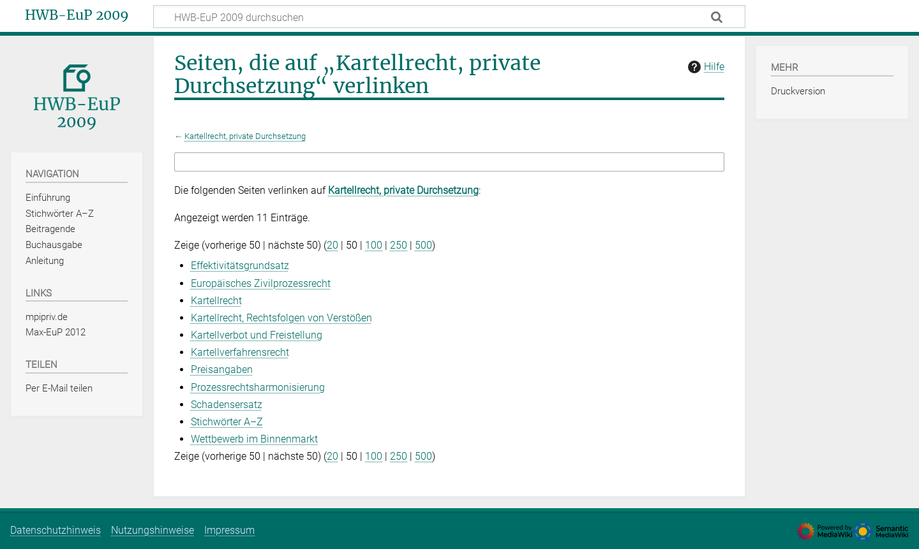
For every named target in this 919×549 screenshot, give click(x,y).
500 (423, 245)
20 (332, 245)
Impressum (229, 530)
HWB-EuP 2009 (77, 15)
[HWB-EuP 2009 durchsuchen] (449, 16)
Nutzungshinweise (152, 530)
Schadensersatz (226, 405)
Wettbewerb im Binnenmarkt (254, 439)
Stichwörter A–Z (227, 422)
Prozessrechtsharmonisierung (258, 387)
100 (373, 245)
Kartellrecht (216, 301)
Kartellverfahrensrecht (240, 352)
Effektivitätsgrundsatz (240, 266)
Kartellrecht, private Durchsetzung (245, 136)
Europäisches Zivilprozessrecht (261, 283)
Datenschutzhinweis (55, 530)
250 (398, 245)
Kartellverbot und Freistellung (256, 335)
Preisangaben (222, 369)
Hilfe (704, 67)
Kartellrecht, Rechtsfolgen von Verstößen (281, 318)
